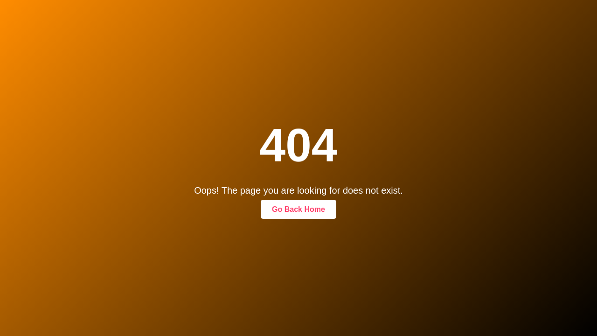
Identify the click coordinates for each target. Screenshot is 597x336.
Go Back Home (298, 209)
